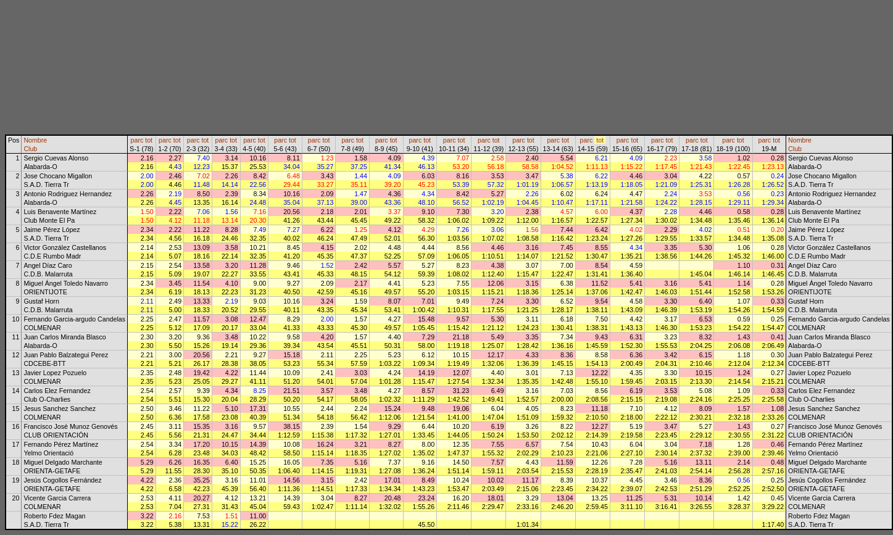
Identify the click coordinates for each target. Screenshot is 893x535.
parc (137, 140)
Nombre (35, 140)
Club (30, 148)
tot (148, 140)
